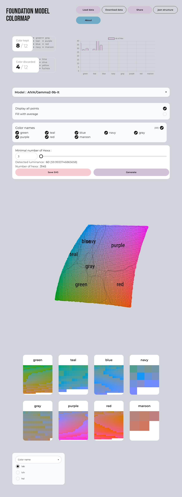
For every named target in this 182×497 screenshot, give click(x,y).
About (88, 20)
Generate (131, 172)
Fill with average (91, 114)
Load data (88, 9)
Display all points (91, 108)
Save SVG (53, 172)
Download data (114, 9)
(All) (159, 128)
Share (139, 9)
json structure (165, 9)
